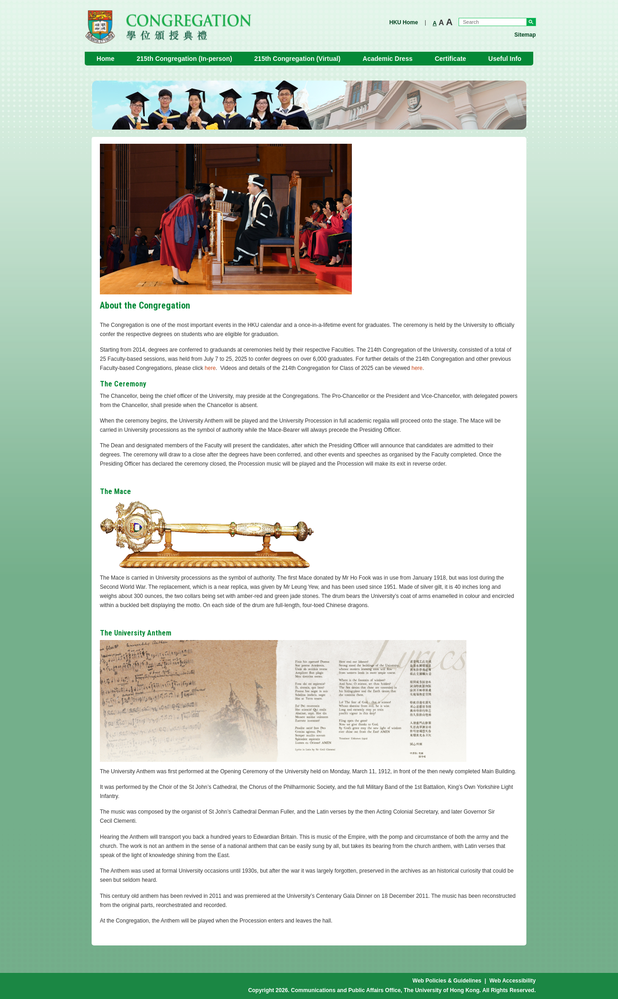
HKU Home (403, 22)
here (210, 368)
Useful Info (504, 58)
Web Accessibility (512, 980)
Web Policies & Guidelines (446, 980)
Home (106, 58)
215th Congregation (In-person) (184, 58)
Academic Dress (388, 58)
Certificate (450, 58)
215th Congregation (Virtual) (297, 58)
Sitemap (525, 35)
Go (531, 22)
